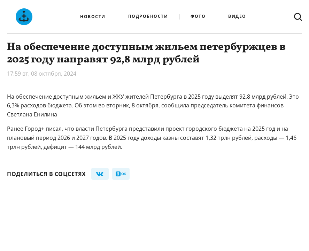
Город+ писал (42, 128)
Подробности (148, 16)
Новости (93, 16)
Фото (198, 16)
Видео (237, 16)
